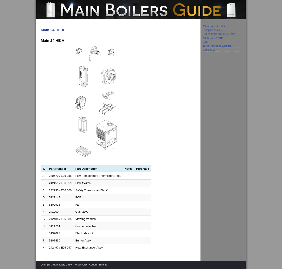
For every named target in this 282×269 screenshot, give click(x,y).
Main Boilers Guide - (63, 264)
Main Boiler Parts (213, 37)
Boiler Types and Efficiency (219, 33)
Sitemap (103, 264)
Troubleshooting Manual (217, 45)
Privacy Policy (80, 264)
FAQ (205, 41)
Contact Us (209, 49)
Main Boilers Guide (214, 26)
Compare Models (213, 29)
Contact (93, 264)
